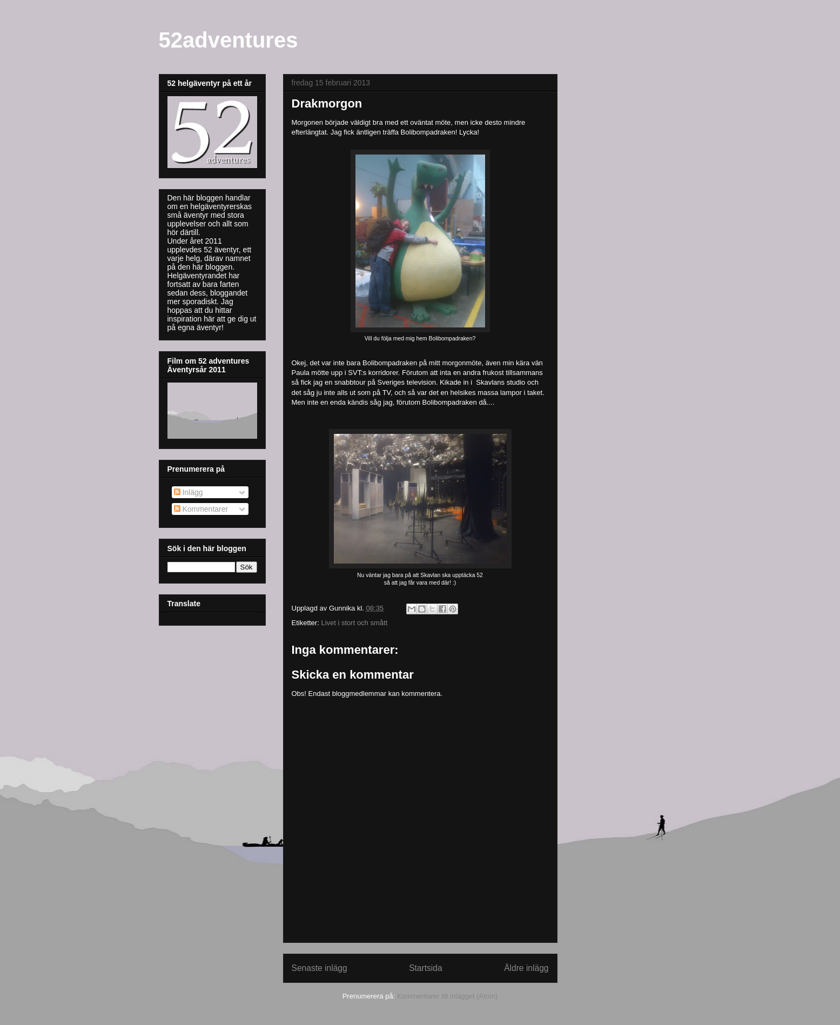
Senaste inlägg (319, 968)
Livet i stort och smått (354, 623)
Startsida (425, 968)
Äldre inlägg (526, 968)
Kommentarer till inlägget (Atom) (447, 996)
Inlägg (188, 492)
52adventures (228, 40)
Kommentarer (201, 509)
